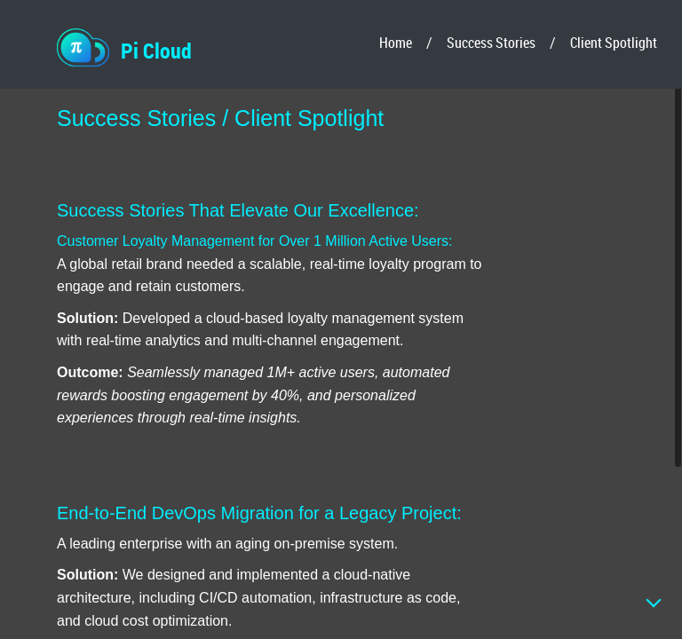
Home (395, 42)
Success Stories (491, 42)
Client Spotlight (613, 42)
